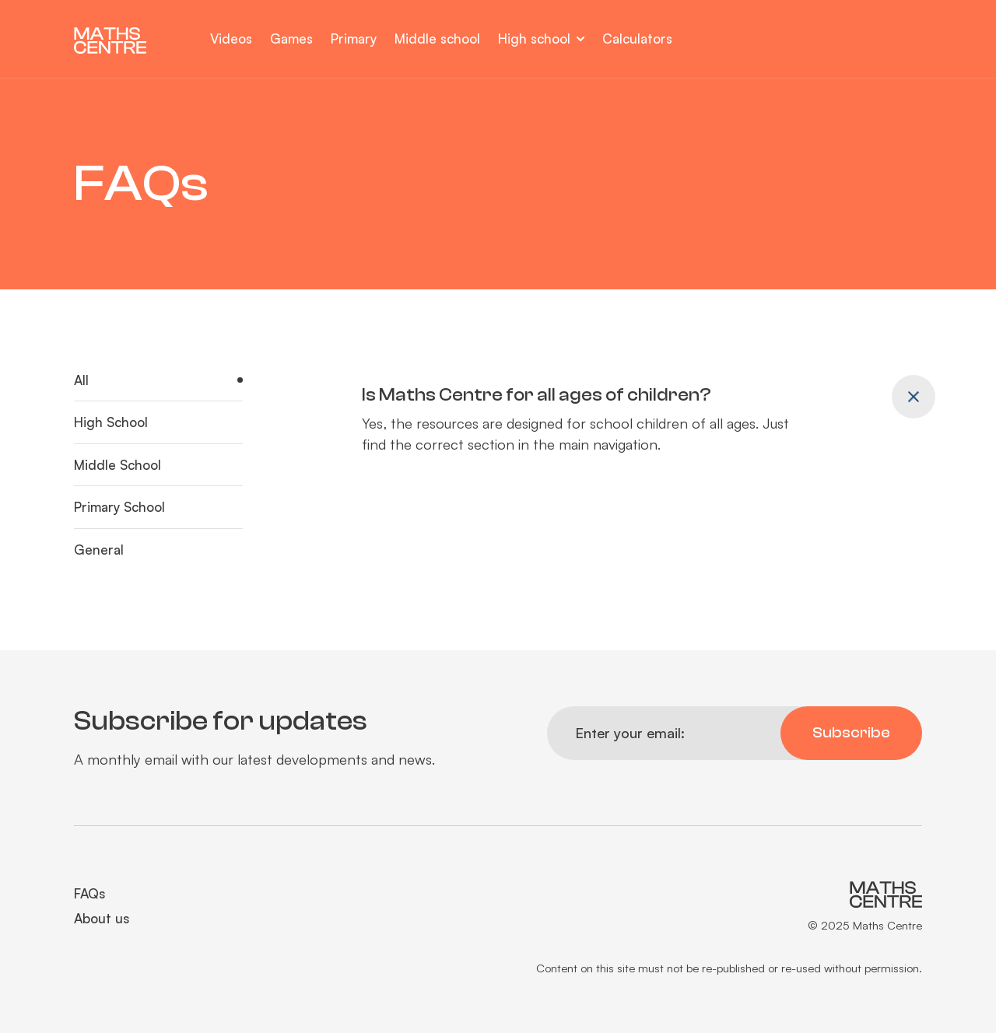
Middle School (117, 465)
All (81, 380)
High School (111, 422)
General (99, 549)
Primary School (119, 507)
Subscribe (851, 732)
